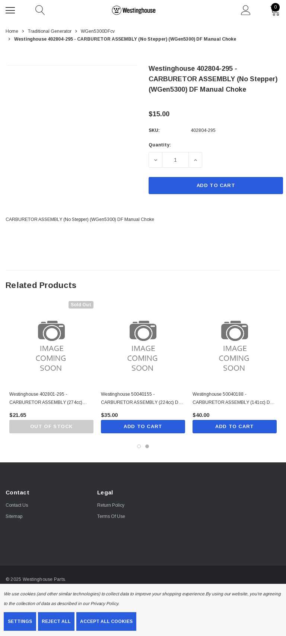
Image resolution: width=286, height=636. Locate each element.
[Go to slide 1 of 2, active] (139, 446)
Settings (20, 621)
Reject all (56, 621)
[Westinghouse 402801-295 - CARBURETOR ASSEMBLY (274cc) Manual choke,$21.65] (51, 343)
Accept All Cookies (106, 621)
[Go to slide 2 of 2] (147, 446)
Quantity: (160, 145)
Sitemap (14, 516)
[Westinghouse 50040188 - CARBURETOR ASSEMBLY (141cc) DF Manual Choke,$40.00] (235, 343)
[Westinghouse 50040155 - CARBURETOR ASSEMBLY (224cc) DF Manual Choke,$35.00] (143, 343)
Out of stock (51, 426)
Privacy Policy (104, 603)
